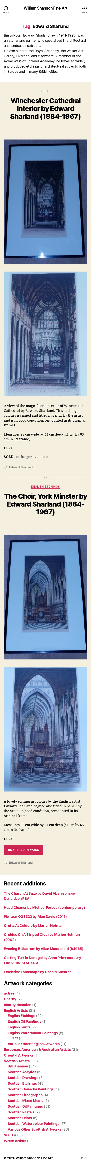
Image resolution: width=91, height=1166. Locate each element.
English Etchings (45, 486)
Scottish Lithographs (25, 1095)
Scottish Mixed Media (25, 1101)
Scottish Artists (17, 1061)
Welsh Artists (15, 1141)
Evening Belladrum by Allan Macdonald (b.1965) (43, 949)
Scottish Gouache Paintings (30, 1089)
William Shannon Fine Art (45, 8)
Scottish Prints (20, 1118)
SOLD (45, 91)
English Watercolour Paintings (33, 1033)
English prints (19, 1027)
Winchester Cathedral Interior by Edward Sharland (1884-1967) (45, 108)
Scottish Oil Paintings (25, 1106)
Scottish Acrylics (22, 1072)
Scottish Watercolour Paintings (33, 1124)
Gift (15, 1038)
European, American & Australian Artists (37, 1050)
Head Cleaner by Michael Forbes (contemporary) (44, 908)
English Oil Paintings (24, 1021)
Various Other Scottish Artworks (34, 1129)
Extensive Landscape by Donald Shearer (37, 972)
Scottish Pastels (21, 1112)
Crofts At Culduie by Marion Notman (33, 926)
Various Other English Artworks (34, 1044)
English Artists (16, 1011)
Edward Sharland (21, 467)
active (9, 993)
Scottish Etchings (22, 1083)
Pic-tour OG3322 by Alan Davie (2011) (35, 917)
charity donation (17, 1005)
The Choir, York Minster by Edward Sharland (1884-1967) (45, 504)
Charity (10, 999)
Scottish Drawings (23, 1078)
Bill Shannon (18, 1066)
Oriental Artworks (18, 1055)
